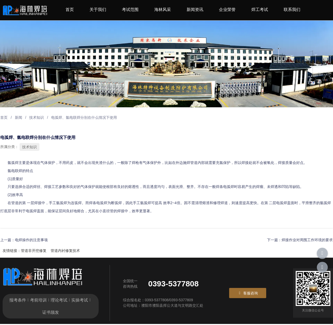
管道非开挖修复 (33, 251)
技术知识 (36, 118)
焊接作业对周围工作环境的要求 (307, 240)
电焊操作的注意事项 (31, 240)
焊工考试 (259, 9)
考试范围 (130, 9)
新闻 (18, 118)
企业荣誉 (227, 9)
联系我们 (292, 9)
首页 (70, 9)
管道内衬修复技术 (65, 251)
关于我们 (98, 9)
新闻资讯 (195, 9)
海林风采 (162, 9)
